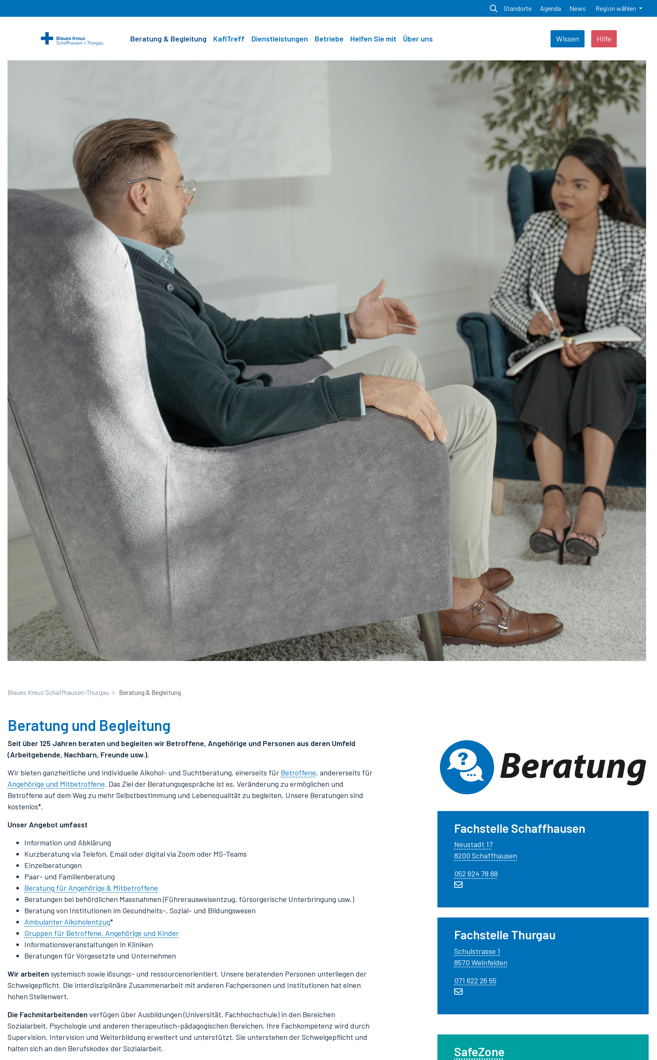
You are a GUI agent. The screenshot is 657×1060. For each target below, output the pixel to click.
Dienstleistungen (279, 38)
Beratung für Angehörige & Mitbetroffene (91, 887)
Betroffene (298, 772)
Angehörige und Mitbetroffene (56, 783)
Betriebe (329, 38)
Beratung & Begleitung (168, 38)
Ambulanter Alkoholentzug (67, 921)
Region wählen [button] (616, 8)
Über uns (418, 38)
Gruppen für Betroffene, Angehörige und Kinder (101, 933)
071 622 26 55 (475, 980)
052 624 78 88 (476, 873)
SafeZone (479, 1051)
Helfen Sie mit (373, 38)
